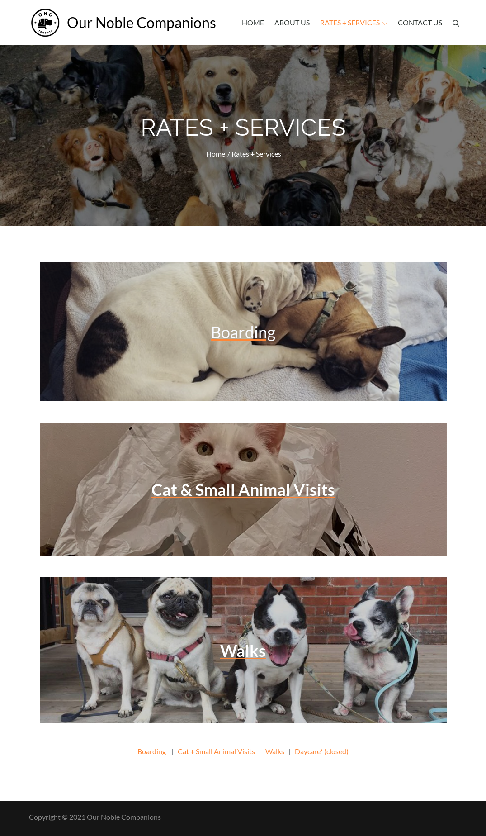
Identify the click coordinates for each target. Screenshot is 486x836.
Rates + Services (353, 22)
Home (253, 22)
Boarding (151, 751)
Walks (274, 751)
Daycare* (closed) (322, 751)
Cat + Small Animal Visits (216, 751)
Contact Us (420, 22)
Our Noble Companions (139, 22)
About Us (292, 22)
